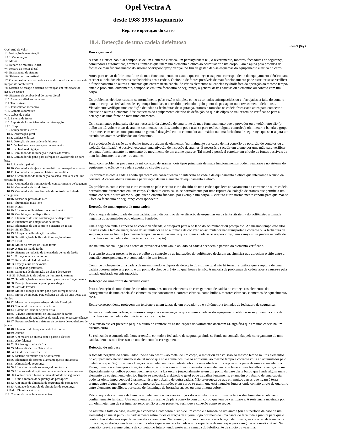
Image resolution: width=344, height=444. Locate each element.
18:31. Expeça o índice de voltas (27, 256)
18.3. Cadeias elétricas (21, 137)
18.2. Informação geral (21, 133)
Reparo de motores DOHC (25, 65)
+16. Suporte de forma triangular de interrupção (34, 122)
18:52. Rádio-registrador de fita (26, 344)
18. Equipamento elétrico (22, 130)
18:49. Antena (15, 333)
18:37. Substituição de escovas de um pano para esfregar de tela (46, 279)
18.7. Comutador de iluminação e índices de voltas (38, 153)
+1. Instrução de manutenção (22, 53)
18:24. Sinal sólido (18, 229)
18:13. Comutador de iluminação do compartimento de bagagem (47, 183)
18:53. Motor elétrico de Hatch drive (29, 348)
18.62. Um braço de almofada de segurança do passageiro (42, 382)
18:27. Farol (14, 241)
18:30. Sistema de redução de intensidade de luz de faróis (42, 252)
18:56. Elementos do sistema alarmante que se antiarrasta (42, 359)
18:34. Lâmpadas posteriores (25, 268)
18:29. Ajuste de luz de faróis (25, 248)
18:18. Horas (15, 206)
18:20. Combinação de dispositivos (28, 214)
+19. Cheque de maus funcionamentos (28, 394)
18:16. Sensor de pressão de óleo (27, 199)
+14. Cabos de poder (17, 114)
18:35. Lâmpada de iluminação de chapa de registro (39, 271)
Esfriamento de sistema (23, 72)
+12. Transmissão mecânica (21, 107)
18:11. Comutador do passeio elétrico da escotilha (38, 172)
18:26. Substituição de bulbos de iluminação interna (39, 237)
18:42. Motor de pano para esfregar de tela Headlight (39, 302)
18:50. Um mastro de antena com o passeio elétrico (38, 336)
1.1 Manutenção (17, 57)
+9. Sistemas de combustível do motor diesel (32, 95)
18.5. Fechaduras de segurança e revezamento (35, 145)
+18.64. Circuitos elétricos (23, 390)
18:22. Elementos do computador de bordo (33, 222)
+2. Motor (10, 61)
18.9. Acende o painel (20, 164)
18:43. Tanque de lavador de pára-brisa (31, 306)
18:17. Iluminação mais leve (24, 202)
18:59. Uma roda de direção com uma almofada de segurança (45, 371)
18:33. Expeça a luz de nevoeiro (27, 264)
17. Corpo (13, 126)
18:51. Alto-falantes (19, 340)
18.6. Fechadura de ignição (23, 149)
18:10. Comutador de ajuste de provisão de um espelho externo (46, 168)
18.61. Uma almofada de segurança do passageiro (37, 379)
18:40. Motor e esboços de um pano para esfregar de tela (42, 290)
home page (298, 45)
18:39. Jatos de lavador (21, 287)
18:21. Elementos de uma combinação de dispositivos (40, 218)
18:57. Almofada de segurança (25, 363)
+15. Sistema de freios (18, 118)
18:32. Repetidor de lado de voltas (28, 260)
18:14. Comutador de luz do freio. (28, 187)
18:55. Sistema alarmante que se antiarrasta (33, 356)
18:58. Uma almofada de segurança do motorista (37, 367)
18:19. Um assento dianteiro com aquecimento (35, 210)
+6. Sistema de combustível (21, 76)
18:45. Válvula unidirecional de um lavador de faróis (39, 313)
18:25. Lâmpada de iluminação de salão (31, 233)
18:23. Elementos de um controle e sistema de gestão (39, 225)
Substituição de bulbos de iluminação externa (45, 275)
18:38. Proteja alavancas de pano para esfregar (35, 283)
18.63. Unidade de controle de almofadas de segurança (41, 386)
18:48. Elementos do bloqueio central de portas (36, 329)
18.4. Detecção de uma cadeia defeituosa (32, 141)
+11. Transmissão (15, 103)
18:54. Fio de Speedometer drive (27, 352)
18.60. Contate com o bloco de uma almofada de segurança (43, 375)
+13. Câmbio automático (19, 110)
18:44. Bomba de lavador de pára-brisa (31, 310)
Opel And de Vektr (15, 49)
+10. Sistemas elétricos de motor (24, 99)
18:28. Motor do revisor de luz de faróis (31, 245)
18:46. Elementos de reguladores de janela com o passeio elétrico (47, 317)
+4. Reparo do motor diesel (21, 68)
